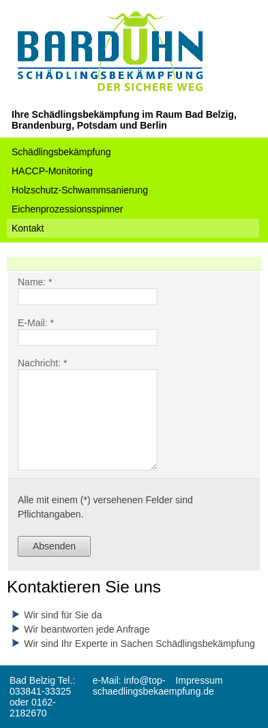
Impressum (198, 680)
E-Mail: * (36, 322)
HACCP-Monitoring (52, 170)
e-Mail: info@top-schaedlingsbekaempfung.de (153, 686)
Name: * (35, 281)
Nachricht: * (42, 363)
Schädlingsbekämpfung (61, 151)
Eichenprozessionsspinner (67, 209)
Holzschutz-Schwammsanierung (80, 190)
